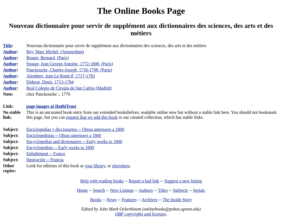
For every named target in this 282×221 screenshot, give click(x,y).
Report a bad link (144, 181)
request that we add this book (92, 117)
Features (129, 199)
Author (10, 51)
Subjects (180, 190)
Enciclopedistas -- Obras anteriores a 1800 (63, 135)
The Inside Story (177, 199)
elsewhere (121, 165)
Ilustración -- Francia (45, 159)
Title (7, 45)
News (111, 199)
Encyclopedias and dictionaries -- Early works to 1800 (74, 141)
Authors (146, 190)
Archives (150, 199)
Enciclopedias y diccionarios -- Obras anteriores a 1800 (75, 129)
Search (99, 190)
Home (82, 190)
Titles (163, 190)
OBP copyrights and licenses (140, 214)
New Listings (122, 190)
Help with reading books (102, 181)
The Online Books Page (141, 11)
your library (95, 165)
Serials (199, 190)
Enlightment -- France (45, 153)
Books (95, 199)
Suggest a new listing (183, 181)
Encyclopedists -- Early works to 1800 (60, 147)
